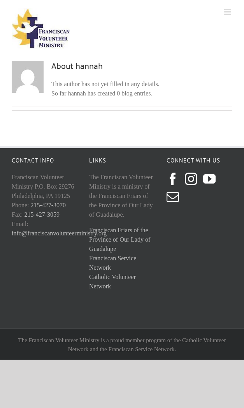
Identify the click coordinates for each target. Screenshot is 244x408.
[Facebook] (173, 179)
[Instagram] (191, 179)
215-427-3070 (48, 205)
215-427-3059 (42, 214)
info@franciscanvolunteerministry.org (59, 233)
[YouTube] (209, 179)
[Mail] (173, 197)
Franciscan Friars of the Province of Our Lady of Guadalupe (119, 239)
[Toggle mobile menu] (228, 12)
